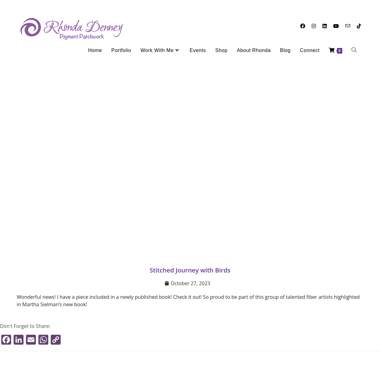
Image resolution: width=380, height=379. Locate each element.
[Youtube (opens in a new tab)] (336, 26)
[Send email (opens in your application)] (348, 25)
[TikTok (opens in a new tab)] (359, 26)
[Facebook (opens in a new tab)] (303, 26)
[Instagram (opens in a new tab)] (313, 26)
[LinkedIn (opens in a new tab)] (324, 26)
